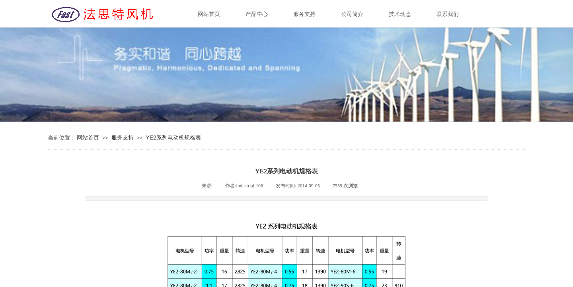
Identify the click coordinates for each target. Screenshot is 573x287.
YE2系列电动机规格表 (173, 137)
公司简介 (352, 14)
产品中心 (257, 14)
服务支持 (122, 137)
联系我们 (448, 14)
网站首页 (88, 137)
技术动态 (400, 14)
